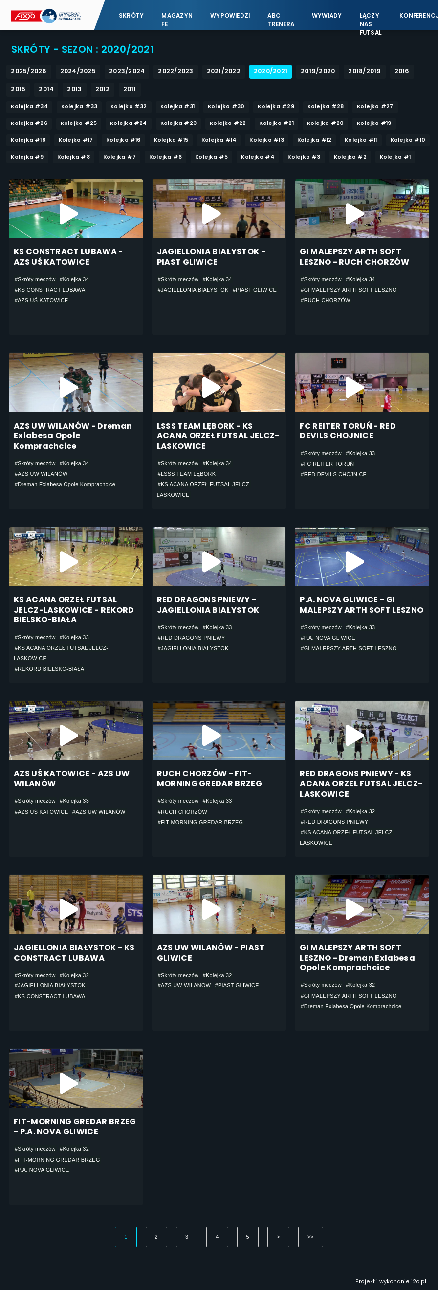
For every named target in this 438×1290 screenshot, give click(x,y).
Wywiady (327, 16)
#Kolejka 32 (360, 811)
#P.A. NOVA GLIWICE (328, 638)
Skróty (131, 16)
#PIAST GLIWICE (255, 290)
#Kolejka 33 (360, 453)
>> (310, 1237)
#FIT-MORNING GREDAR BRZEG (200, 822)
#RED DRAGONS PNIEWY (191, 638)
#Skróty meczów (35, 279)
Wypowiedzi (230, 16)
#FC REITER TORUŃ (327, 464)
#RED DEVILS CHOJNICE (334, 474)
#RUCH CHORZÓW (325, 300)
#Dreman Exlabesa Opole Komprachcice (65, 484)
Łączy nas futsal (371, 20)
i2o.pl (418, 1281)
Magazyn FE (177, 20)
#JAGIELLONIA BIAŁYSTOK (193, 290)
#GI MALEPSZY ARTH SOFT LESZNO (348, 290)
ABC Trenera (280, 20)
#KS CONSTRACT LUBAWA (50, 290)
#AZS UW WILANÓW (41, 474)
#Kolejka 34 (74, 279)
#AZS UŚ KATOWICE (41, 300)
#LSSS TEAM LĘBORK (187, 474)
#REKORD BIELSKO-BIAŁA (49, 669)
